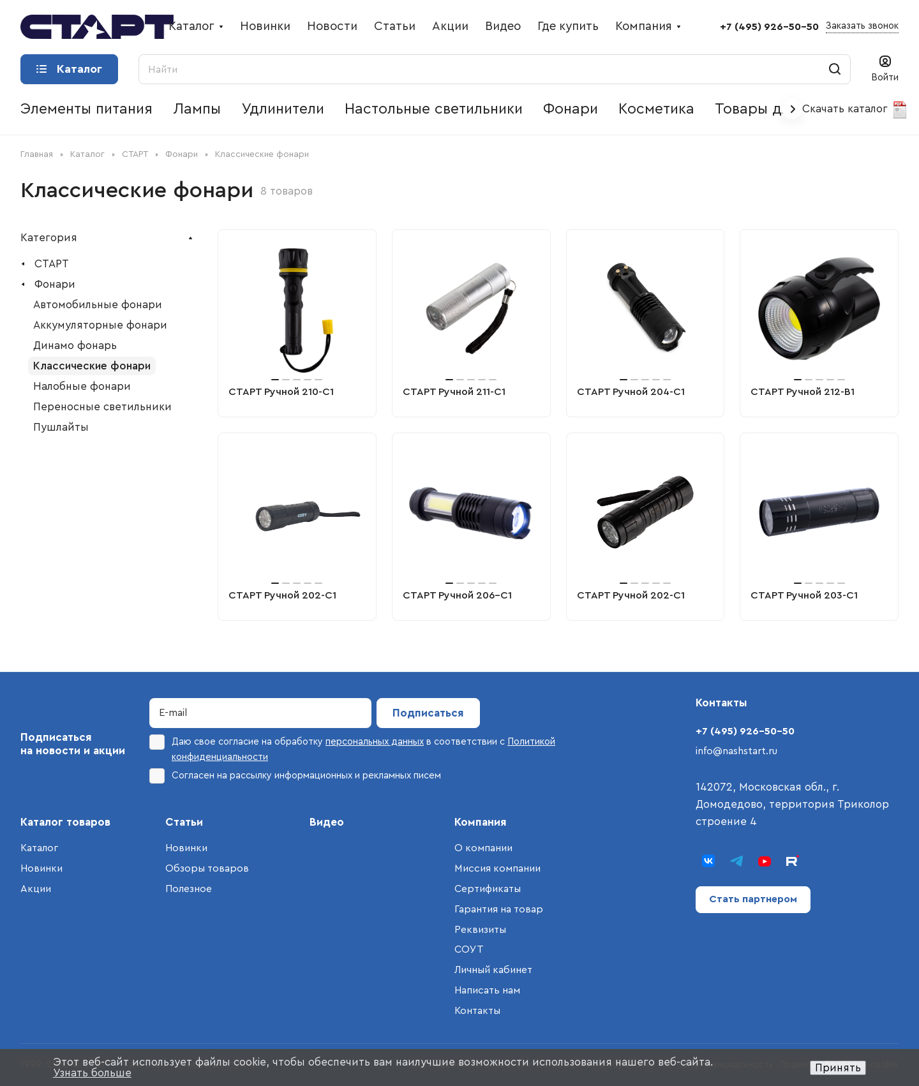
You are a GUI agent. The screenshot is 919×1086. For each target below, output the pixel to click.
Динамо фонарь (75, 345)
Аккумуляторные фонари (100, 325)
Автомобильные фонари (97, 304)
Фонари (54, 284)
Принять (838, 1067)
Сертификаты (487, 889)
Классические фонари (92, 366)
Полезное (188, 889)
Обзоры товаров (207, 868)
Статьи (184, 822)
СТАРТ (51, 263)
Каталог (39, 848)
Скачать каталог (855, 110)
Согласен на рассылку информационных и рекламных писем (295, 776)
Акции (35, 889)
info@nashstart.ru (736, 751)
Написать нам (487, 990)
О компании (483, 848)
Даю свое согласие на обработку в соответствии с (352, 748)
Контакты (477, 1011)
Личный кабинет (493, 970)
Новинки (41, 868)
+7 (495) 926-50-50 (769, 27)
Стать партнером (753, 899)
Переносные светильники (102, 406)
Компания (480, 822)
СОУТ (469, 949)
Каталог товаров (65, 822)
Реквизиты (480, 930)
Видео (327, 822)
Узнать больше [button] (92, 1072)
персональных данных (374, 742)
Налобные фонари (82, 386)
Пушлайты (61, 427)
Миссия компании (497, 868)
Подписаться (428, 713)
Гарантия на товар (498, 909)
